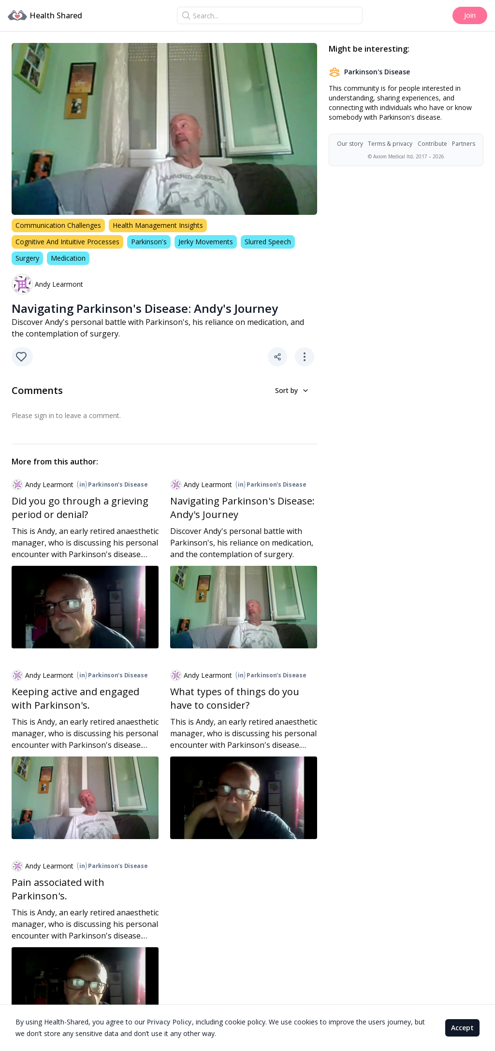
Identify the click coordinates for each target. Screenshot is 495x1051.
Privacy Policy (169, 1021)
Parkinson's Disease (112, 485)
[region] (164, 129)
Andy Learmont (59, 284)
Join (470, 15)
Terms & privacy (390, 144)
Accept (462, 1027)
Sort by (292, 390)
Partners (463, 144)
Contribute (432, 144)
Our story (350, 144)
